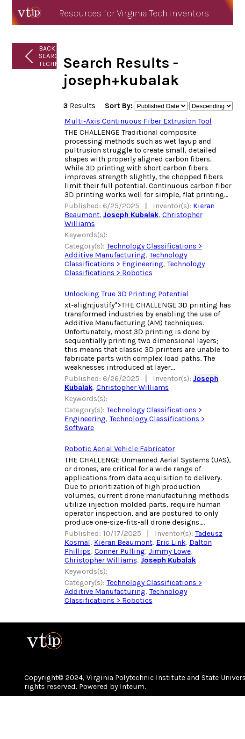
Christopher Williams (132, 387)
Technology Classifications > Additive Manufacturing (133, 250)
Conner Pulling (119, 551)
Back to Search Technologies (62, 56)
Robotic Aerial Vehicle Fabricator (120, 448)
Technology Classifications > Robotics (135, 268)
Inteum (132, 686)
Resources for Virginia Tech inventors (134, 13)
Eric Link (171, 542)
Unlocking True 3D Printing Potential (126, 293)
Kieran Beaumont (123, 542)
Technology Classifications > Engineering (126, 259)
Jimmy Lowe (170, 551)
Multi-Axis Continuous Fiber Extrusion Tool (138, 121)
